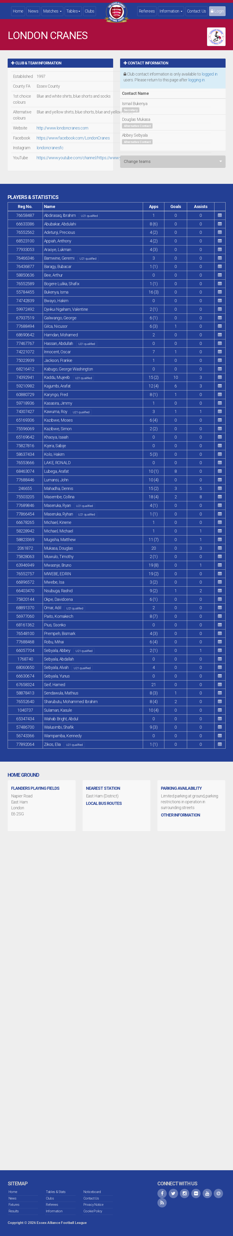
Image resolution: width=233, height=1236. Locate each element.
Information (171, 11)
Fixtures (14, 1204)
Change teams (137, 161)
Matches (52, 11)
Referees (147, 11)
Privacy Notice (93, 1204)
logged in (209, 74)
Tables (73, 11)
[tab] (60, 63)
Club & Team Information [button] (36, 63)
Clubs (89, 11)
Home (18, 11)
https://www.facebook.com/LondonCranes (73, 137)
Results (14, 1211)
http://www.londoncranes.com (62, 128)
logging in (196, 79)
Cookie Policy (92, 1211)
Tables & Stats (56, 1192)
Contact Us (196, 11)
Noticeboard (92, 1192)
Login (217, 11)
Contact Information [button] (146, 63)
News (33, 11)
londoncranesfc (50, 147)
